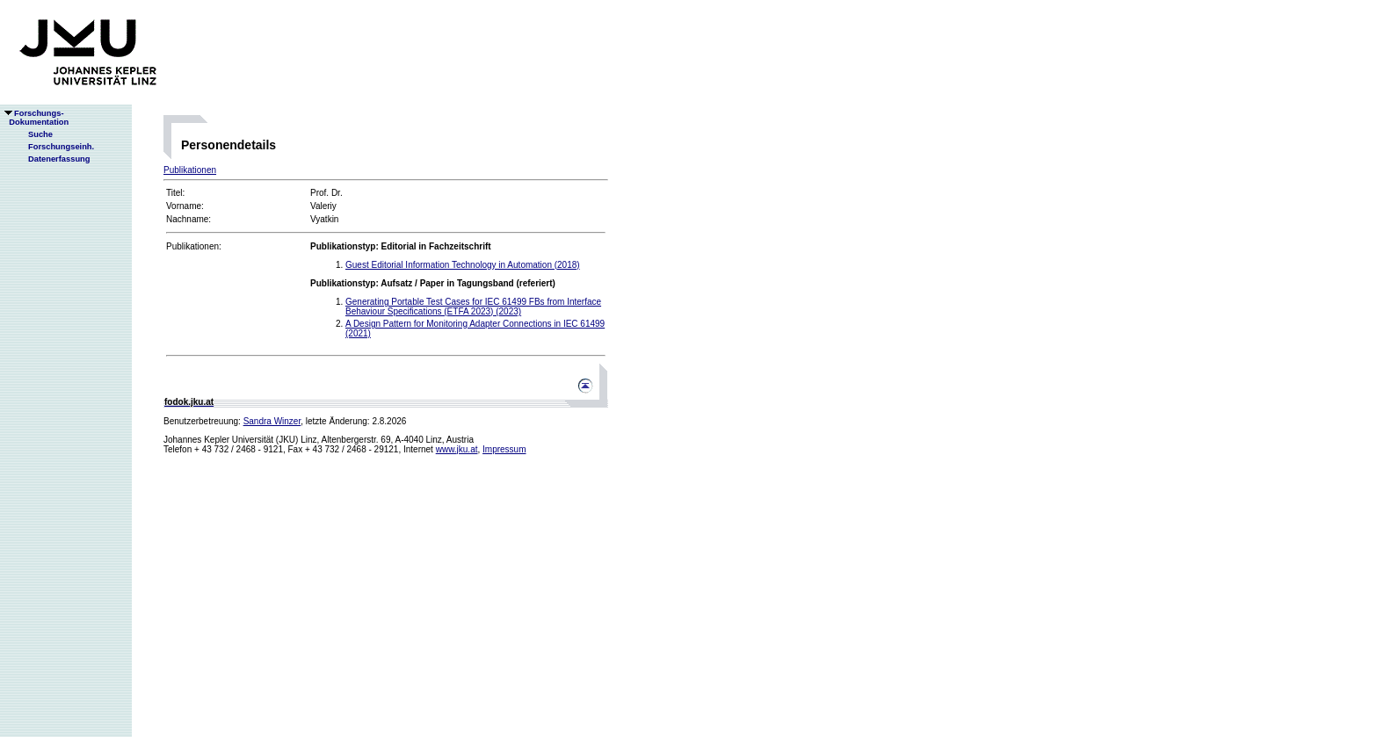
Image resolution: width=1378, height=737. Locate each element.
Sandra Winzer (272, 421)
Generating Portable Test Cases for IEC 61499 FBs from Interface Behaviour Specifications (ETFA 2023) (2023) (473, 306)
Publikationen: (193, 246)
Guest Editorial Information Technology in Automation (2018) (462, 265)
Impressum (504, 449)
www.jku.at (457, 449)
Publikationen (189, 170)
